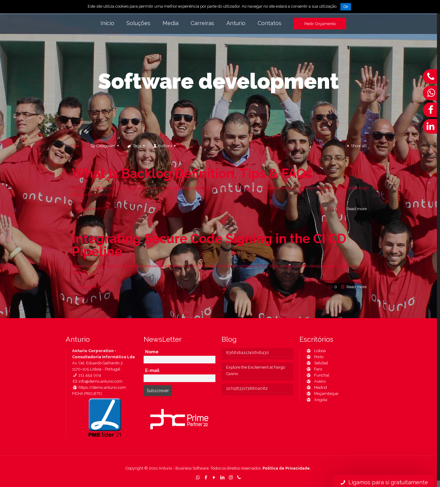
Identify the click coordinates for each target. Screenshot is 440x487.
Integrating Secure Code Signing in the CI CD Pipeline (209, 245)
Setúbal (317, 363)
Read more (356, 208)
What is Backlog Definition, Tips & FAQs (192, 173)
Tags (137, 145)
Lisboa (316, 350)
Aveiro (316, 381)
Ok (345, 7)
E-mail (152, 370)
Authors (165, 145)
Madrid (316, 387)
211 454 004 (86, 375)
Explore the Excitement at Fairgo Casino (255, 370)
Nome (152, 351)
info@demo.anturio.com (97, 381)
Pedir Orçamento (320, 23)
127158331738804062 (247, 388)
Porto (315, 357)
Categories (105, 145)
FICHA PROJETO (87, 393)
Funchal (317, 375)
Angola (316, 399)
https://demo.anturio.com (99, 387)
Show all (356, 145)
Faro (314, 369)
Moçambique (322, 393)
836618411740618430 (247, 352)
